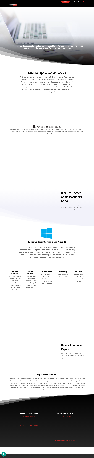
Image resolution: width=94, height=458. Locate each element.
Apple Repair (44, 5)
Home (39, 5)
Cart (81, 1)
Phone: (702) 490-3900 (65, 416)
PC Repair (52, 5)
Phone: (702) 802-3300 (29, 416)
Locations (75, 5)
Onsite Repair (69, 5)
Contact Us (82, 5)
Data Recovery (60, 5)
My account (76, 1)
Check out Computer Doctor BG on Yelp (29, 425)
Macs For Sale (65, 1)
